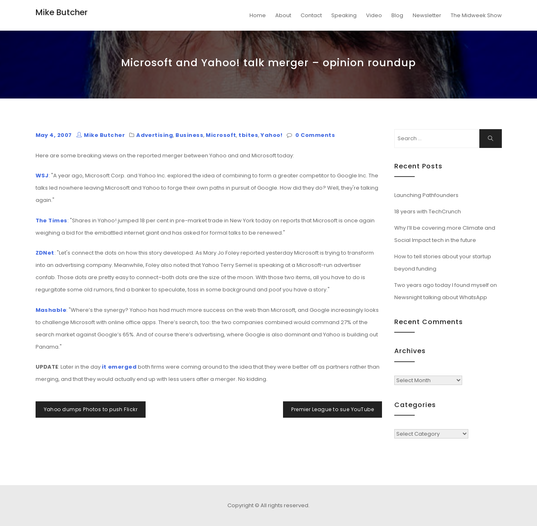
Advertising (154, 135)
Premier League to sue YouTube (332, 409)
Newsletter (427, 15)
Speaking (344, 15)
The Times (51, 220)
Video (374, 15)
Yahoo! (271, 135)
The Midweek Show (476, 15)
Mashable (51, 310)
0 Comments (315, 135)
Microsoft (221, 135)
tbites (248, 135)
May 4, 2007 (54, 135)
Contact (311, 15)
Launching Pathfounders (426, 195)
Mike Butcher (62, 12)
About (283, 15)
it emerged (119, 367)
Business (189, 135)
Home (257, 15)
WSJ (42, 175)
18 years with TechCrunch (427, 211)
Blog (397, 15)
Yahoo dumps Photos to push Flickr (91, 409)
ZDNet (45, 253)
